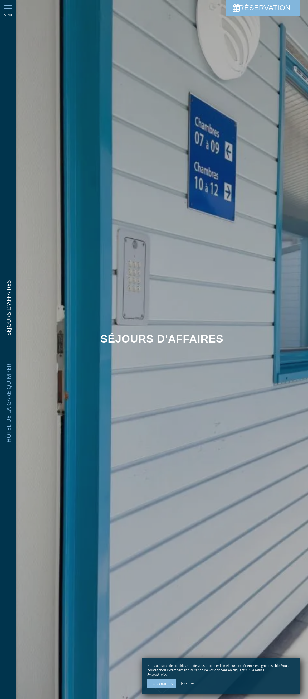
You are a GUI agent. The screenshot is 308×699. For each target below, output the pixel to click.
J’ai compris (162, 683)
